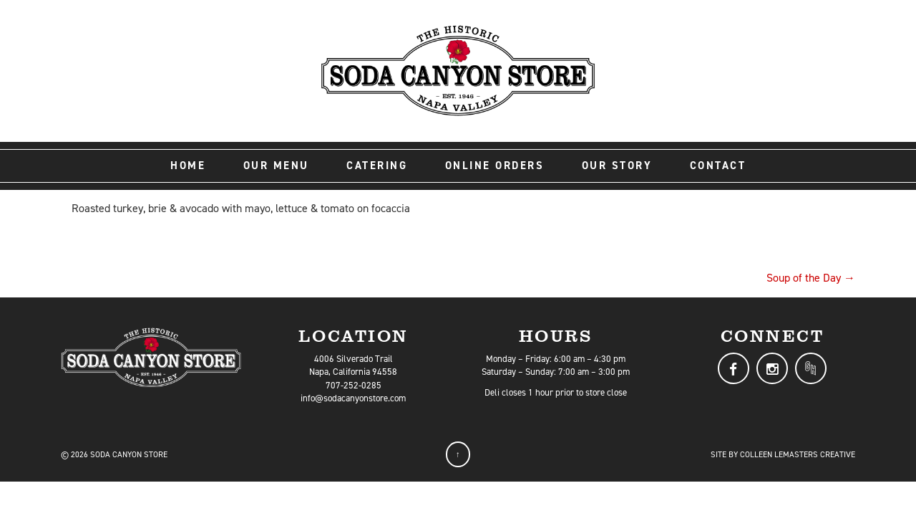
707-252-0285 (353, 385)
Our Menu (276, 165)
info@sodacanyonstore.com (353, 398)
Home (187, 165)
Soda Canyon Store (128, 454)
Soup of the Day (810, 277)
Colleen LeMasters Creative (797, 454)
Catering (376, 165)
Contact (718, 165)
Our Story (617, 165)
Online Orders (495, 165)
